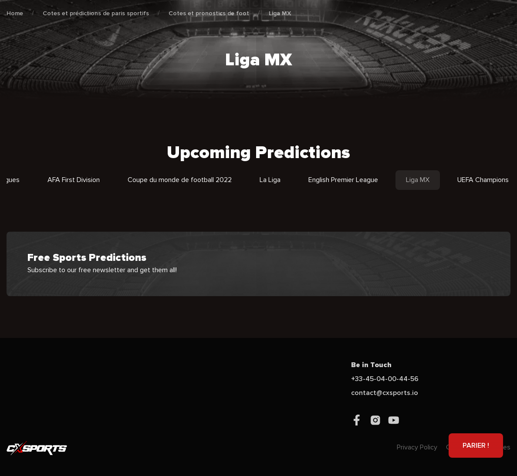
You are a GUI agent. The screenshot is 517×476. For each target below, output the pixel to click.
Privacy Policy (417, 447)
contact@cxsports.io (384, 392)
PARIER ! (476, 445)
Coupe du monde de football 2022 (180, 180)
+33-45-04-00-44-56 (385, 379)
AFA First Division (73, 180)
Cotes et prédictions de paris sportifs (96, 13)
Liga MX (280, 13)
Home (15, 13)
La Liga (270, 180)
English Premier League (343, 180)
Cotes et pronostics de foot (209, 13)
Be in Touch (371, 365)
